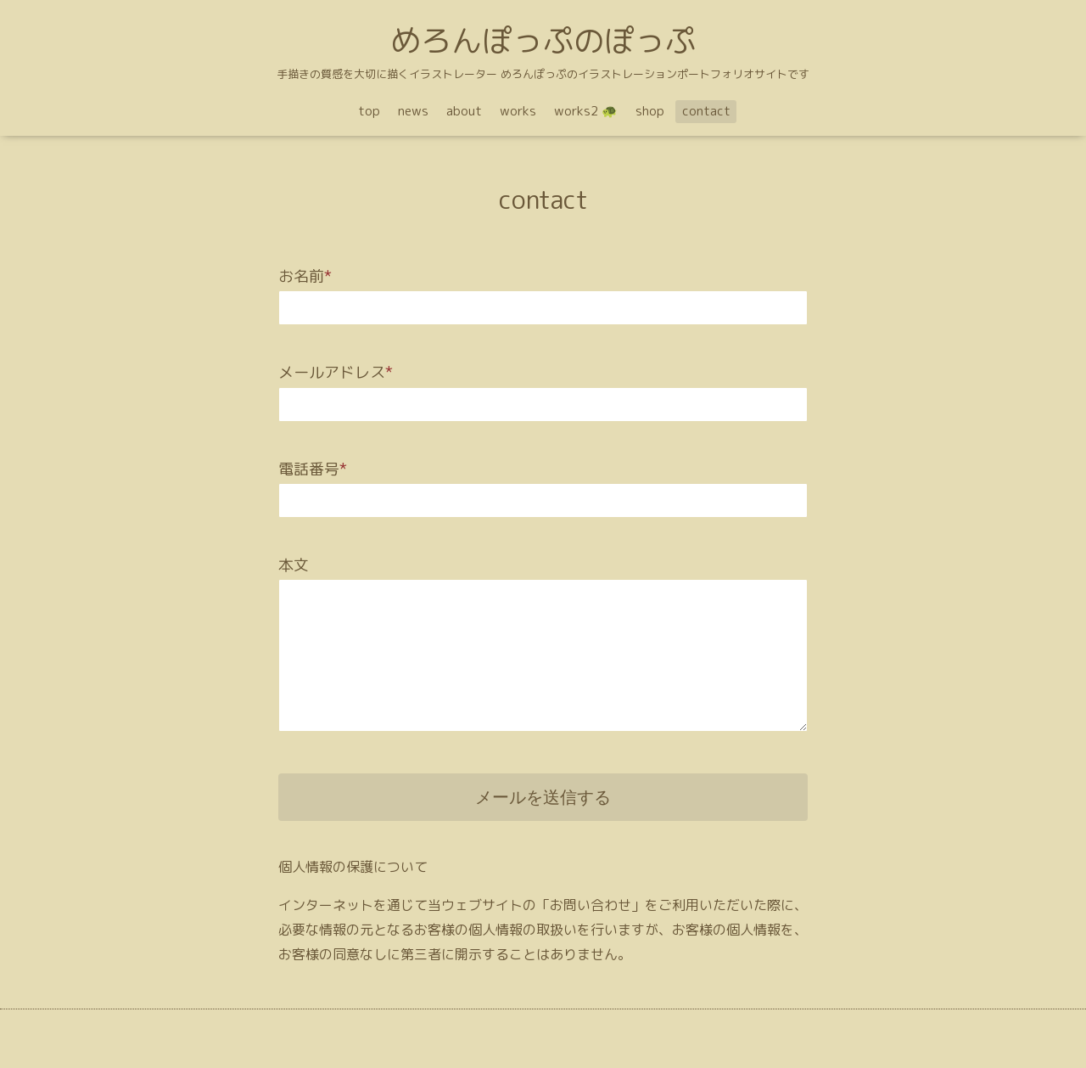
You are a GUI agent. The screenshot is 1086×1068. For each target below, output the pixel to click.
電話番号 (312, 469)
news (413, 111)
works (518, 111)
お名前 (305, 276)
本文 (293, 565)
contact (706, 111)
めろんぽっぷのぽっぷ (543, 40)
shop (649, 111)
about (464, 111)
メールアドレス (335, 372)
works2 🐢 (586, 111)
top (369, 111)
